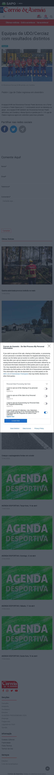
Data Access (27, 428)
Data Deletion (14, 428)
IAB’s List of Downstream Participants (15, 374)
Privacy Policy (39, 428)
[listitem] (27, 384)
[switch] (45, 389)
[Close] (50, 347)
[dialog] (27, 387)
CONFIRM (16, 421)
